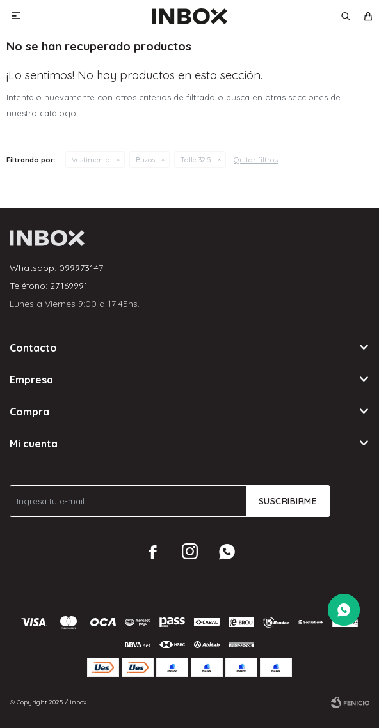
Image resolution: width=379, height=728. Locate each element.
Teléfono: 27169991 (49, 285)
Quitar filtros (256, 159)
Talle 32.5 (196, 159)
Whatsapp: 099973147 (56, 268)
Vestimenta (91, 159)
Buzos (145, 159)
